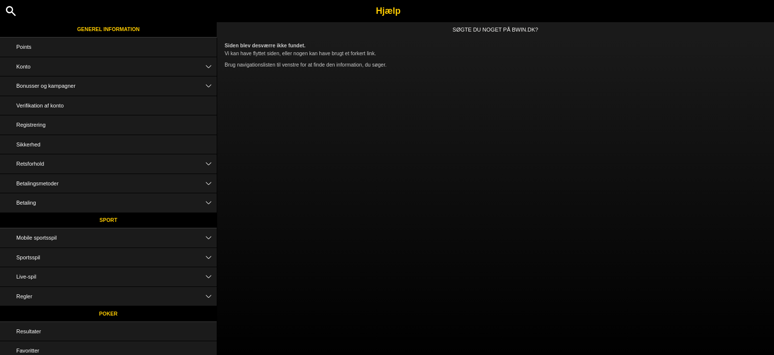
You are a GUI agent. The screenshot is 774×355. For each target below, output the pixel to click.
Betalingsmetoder (116, 183)
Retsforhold (116, 164)
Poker (108, 314)
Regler (116, 296)
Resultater (28, 331)
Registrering (30, 125)
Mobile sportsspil (116, 238)
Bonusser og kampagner (116, 86)
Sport (108, 220)
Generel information (108, 29)
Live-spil (116, 276)
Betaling (116, 203)
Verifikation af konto (40, 105)
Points (24, 47)
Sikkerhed (28, 144)
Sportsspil (116, 257)
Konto (116, 66)
